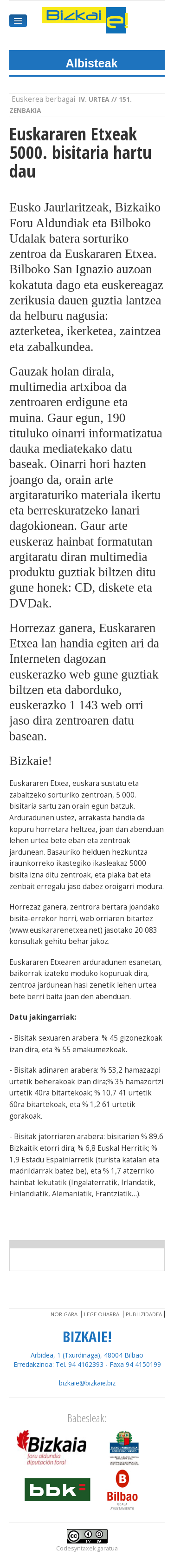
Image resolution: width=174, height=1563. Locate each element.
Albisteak (92, 63)
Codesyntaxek (76, 1548)
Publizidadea (144, 1314)
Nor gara (64, 1314)
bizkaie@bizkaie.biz (87, 1382)
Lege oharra (101, 1314)
